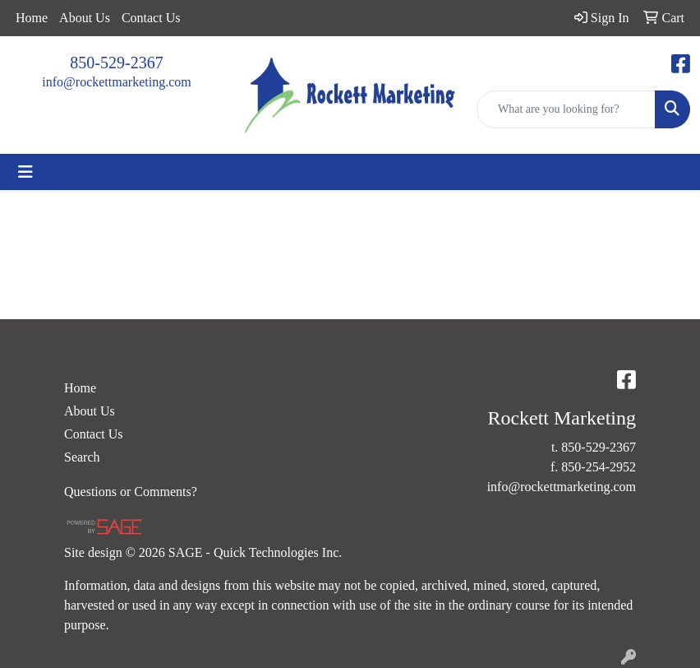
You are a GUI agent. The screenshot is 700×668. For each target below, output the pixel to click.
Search (82, 457)
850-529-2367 (116, 62)
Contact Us (151, 18)
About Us (84, 18)
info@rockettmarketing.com (116, 82)
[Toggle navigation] (25, 171)
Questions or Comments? (130, 492)
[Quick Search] (566, 109)
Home (32, 18)
